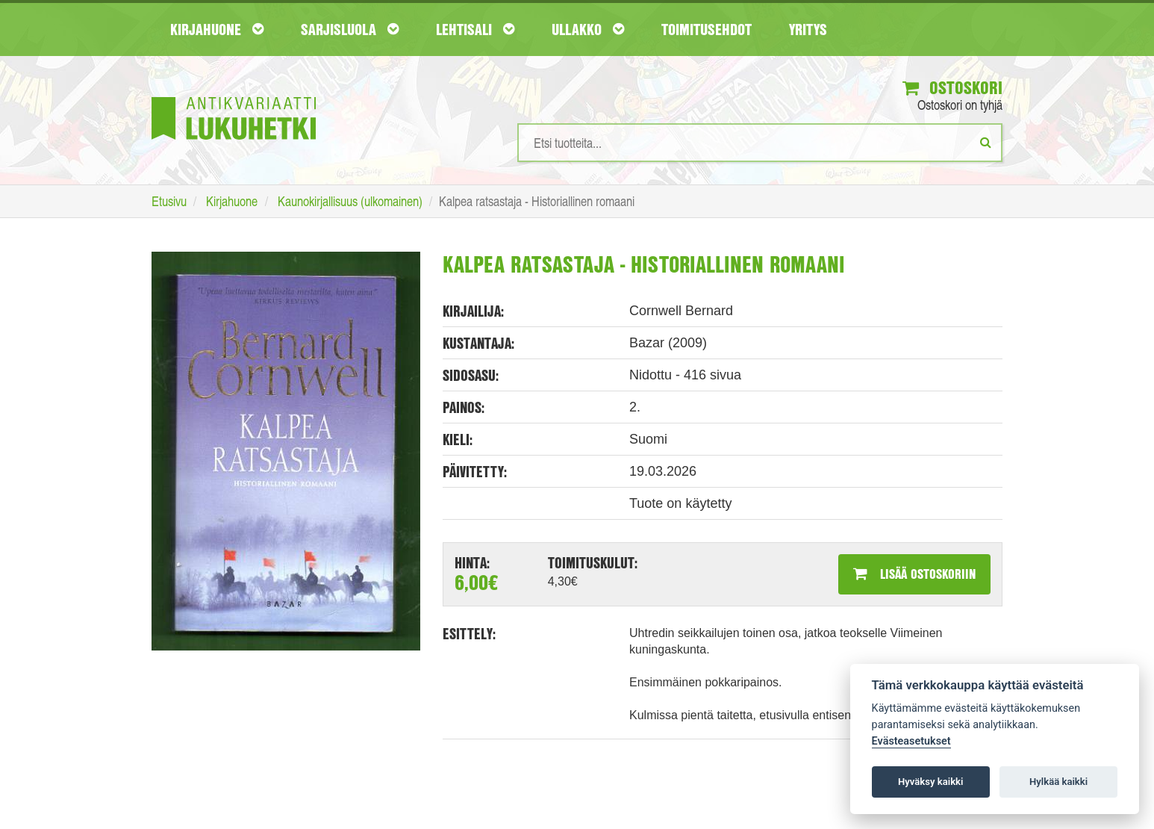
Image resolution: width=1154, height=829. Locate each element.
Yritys (808, 29)
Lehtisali (475, 29)
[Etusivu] (234, 96)
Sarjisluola (350, 29)
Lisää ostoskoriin (914, 573)
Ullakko (588, 29)
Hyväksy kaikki (930, 781)
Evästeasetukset (911, 741)
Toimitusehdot (706, 29)
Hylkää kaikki (1058, 781)
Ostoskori (952, 87)
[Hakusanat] (759, 142)
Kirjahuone (216, 29)
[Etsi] (985, 141)
